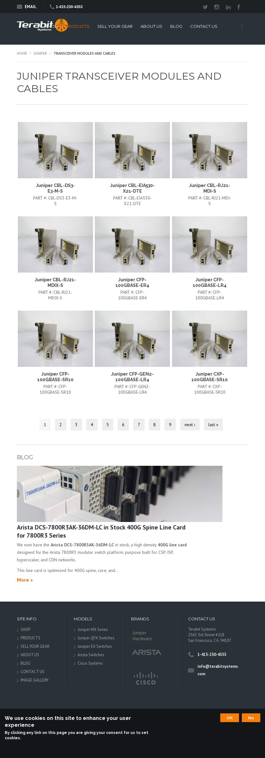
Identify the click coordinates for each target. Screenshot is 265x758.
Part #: (40, 198)
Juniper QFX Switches (96, 638)
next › (190, 424)
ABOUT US (151, 26)
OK (230, 717)
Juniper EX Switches (95, 646)
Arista (146, 652)
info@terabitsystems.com (218, 670)
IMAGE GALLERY (34, 680)
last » (213, 424)
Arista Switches (91, 654)
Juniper (40, 53)
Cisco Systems (90, 663)
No (251, 717)
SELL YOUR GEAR (115, 26)
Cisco (145, 678)
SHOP (51, 26)
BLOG (176, 26)
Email (27, 6)
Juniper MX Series (93, 629)
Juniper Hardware (142, 636)
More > (25, 580)
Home (22, 53)
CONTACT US (203, 26)
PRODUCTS (77, 26)
